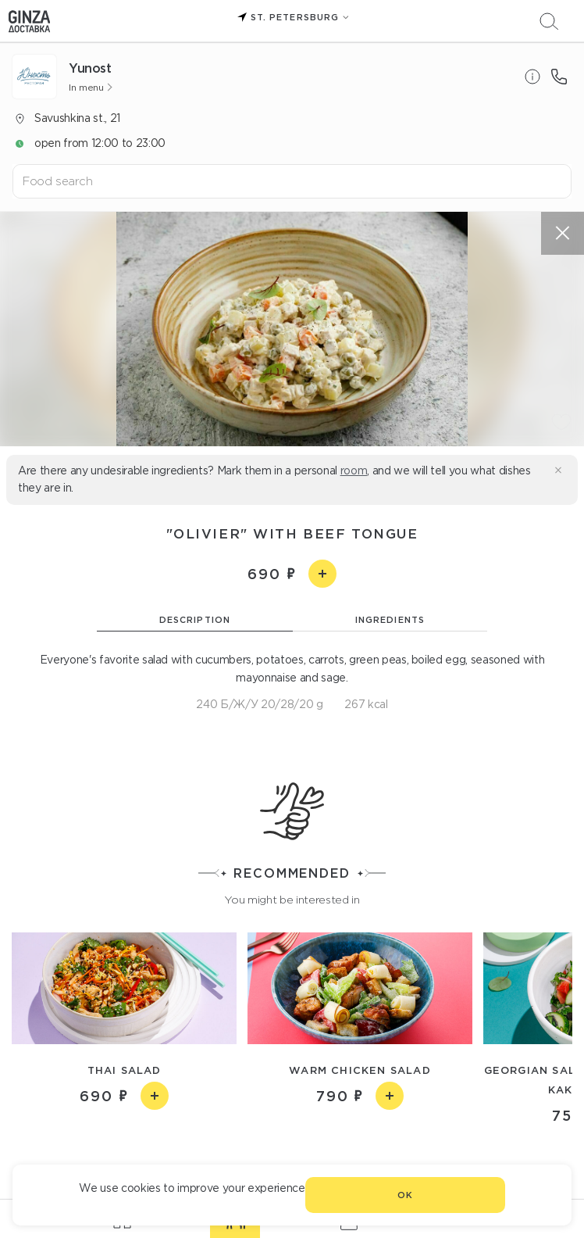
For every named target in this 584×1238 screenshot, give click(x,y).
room (354, 470)
